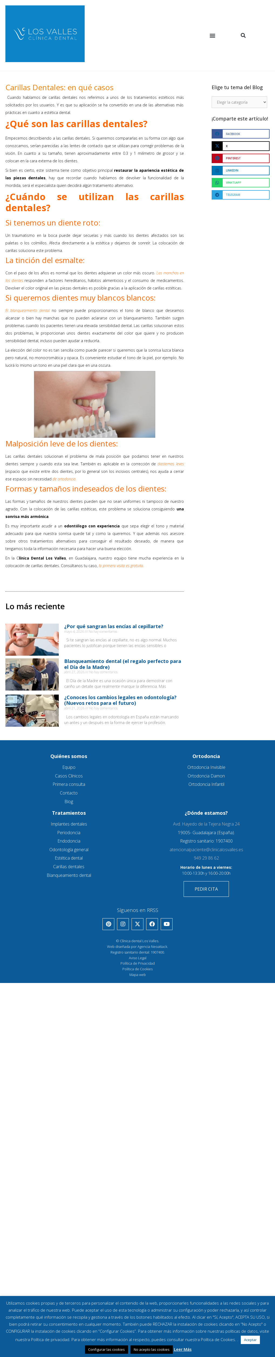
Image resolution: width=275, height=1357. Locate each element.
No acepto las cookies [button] (152, 1349)
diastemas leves (170, 463)
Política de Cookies (137, 969)
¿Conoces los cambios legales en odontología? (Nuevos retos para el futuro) (120, 700)
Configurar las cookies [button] (106, 1349)
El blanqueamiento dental (27, 310)
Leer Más (183, 1349)
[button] (212, 35)
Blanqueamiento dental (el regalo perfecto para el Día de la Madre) (122, 664)
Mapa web (137, 974)
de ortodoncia (64, 478)
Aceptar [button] (250, 1339)
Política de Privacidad (138, 963)
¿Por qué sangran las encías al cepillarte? (113, 626)
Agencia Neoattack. (153, 946)
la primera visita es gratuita (120, 565)
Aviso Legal (137, 957)
